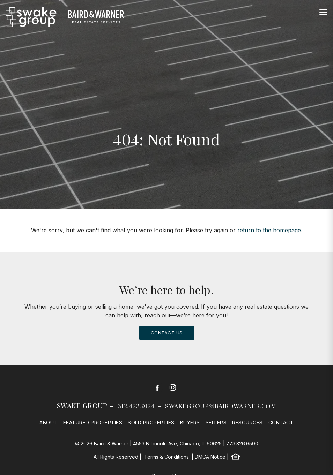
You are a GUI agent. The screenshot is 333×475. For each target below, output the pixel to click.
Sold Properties (151, 422)
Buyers (190, 422)
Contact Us (167, 332)
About (48, 422)
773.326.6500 (242, 443)
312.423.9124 (136, 406)
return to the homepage (269, 230)
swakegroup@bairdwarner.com (220, 406)
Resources (247, 422)
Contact (281, 422)
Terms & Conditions (166, 457)
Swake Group (82, 405)
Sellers (216, 422)
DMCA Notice (210, 457)
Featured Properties (93, 422)
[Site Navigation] (323, 12)
